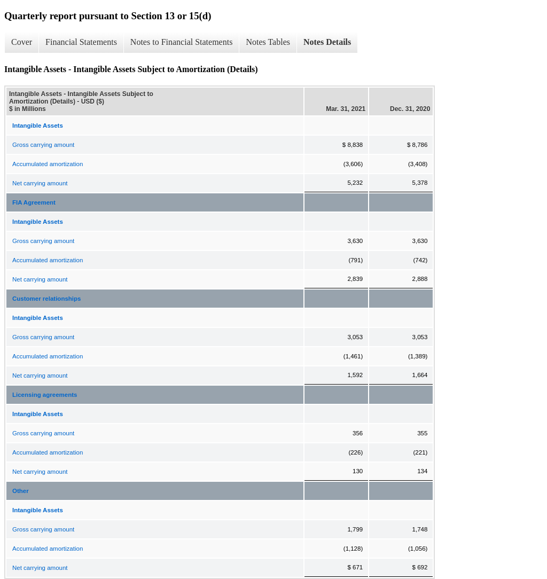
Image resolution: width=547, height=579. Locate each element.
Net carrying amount (40, 183)
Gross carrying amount (43, 145)
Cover (21, 41)
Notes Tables (268, 41)
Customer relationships (46, 298)
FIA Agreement (34, 202)
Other (20, 491)
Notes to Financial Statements (181, 41)
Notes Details (327, 41)
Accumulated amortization (47, 164)
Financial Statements (81, 41)
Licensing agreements (44, 395)
